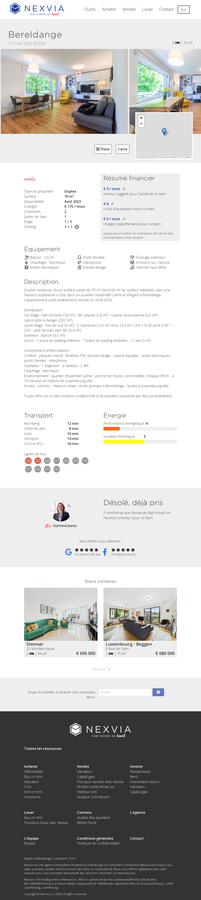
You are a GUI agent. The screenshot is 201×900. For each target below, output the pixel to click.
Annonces (32, 796)
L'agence (137, 812)
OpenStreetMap (171, 157)
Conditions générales (95, 838)
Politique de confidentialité (98, 843)
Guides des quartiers (93, 817)
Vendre (129, 9)
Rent (133, 776)
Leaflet (160, 157)
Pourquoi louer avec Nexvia (46, 822)
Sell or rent (33, 791)
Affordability (33, 771)
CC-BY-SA (179, 157)
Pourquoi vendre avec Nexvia (100, 781)
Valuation (31, 781)
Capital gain (86, 776)
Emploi (29, 843)
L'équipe (31, 838)
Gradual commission (93, 796)
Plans (103, 149)
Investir (136, 766)
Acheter (109, 9)
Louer (147, 9)
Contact (166, 9)
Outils (90, 9)
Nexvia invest (140, 771)
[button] (164, 132)
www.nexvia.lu (126, 873)
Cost (27, 786)
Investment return (144, 781)
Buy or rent (33, 776)
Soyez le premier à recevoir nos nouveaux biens (61, 695)
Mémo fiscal (86, 822)
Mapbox (188, 157)
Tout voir (100, 669)
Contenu (84, 812)
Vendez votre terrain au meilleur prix (95, 789)
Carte (122, 149)
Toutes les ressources (43, 748)
